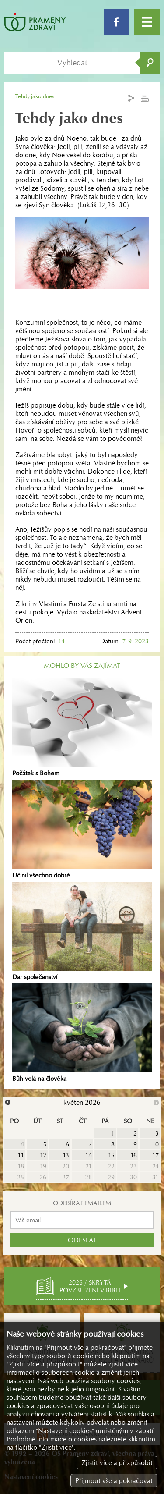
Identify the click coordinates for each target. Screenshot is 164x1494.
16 (133, 1155)
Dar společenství (82, 931)
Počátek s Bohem (82, 727)
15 (111, 1155)
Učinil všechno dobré (82, 829)
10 (155, 1144)
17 (155, 1155)
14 (88, 1155)
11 (20, 1155)
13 (66, 1155)
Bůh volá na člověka (82, 1032)
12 (43, 1155)
